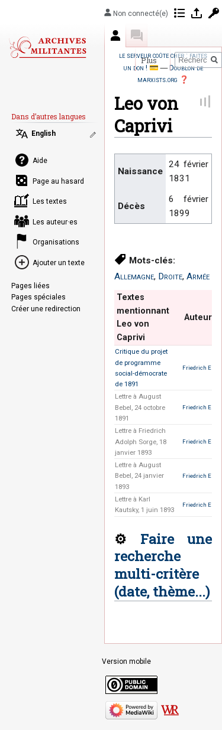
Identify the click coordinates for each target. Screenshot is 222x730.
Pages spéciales (38, 297)
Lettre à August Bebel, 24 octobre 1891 (140, 407)
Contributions (179, 13)
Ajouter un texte (59, 263)
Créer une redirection (46, 309)
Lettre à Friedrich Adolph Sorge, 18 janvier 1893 (140, 441)
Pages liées (30, 286)
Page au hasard (58, 181)
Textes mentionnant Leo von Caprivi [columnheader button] (143, 317)
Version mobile (126, 661)
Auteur (115, 35)
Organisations (56, 242)
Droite (170, 276)
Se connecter (196, 13)
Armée (198, 276)
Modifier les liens (94, 134)
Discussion (136, 35)
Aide (40, 161)
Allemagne (134, 276)
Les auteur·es (55, 222)
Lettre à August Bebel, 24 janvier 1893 (139, 476)
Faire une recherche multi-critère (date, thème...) (163, 565)
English (43, 133)
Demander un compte (214, 13)
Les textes (50, 201)
